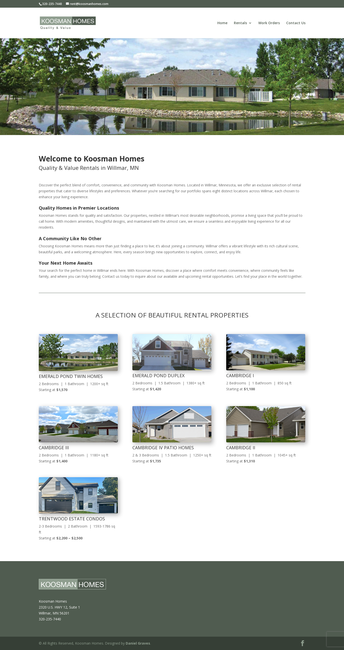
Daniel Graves (138, 643)
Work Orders (269, 23)
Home (222, 23)
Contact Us (295, 23)
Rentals (240, 23)
